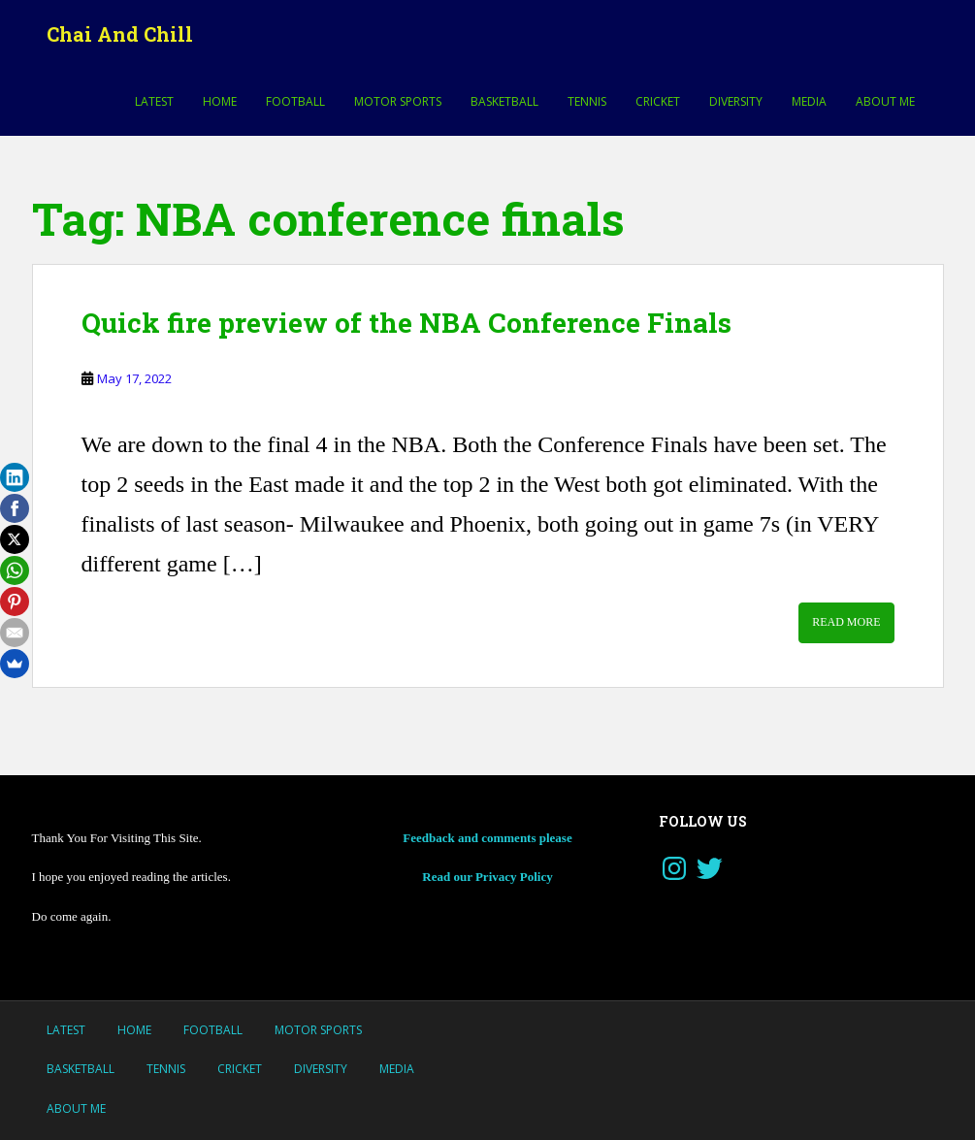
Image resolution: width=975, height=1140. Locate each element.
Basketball (504, 101)
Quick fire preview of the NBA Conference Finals (406, 323)
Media (809, 101)
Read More (846, 622)
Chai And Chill (120, 34)
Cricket (657, 101)
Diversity (736, 101)
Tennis (587, 101)
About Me (885, 101)
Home (220, 101)
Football (295, 101)
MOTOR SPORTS (397, 101)
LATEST (154, 101)
